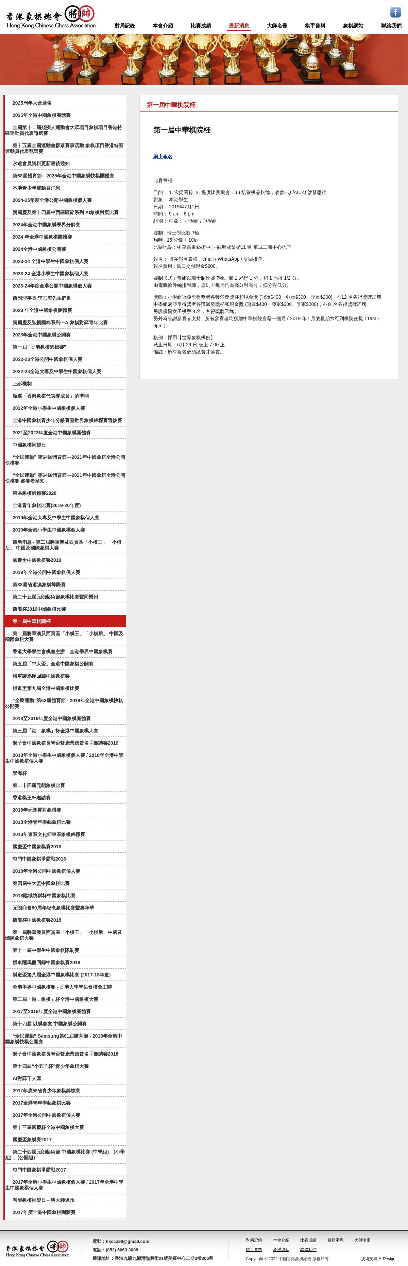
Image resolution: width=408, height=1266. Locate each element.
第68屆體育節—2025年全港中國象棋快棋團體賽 (63, 175)
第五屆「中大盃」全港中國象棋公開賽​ (53, 663)
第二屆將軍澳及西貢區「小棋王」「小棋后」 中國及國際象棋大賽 (64, 636)
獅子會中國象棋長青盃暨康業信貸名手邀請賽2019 (65, 743)
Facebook (395, 12)
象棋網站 (353, 26)
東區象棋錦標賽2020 (34, 493)
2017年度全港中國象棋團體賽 (44, 1212)
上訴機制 (22, 383)
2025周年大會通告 (32, 103)
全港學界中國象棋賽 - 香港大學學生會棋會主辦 (62, 987)
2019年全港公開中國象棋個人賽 (46, 572)
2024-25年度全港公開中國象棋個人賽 (52, 200)
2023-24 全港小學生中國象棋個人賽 (50, 273)
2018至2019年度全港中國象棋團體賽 (52, 718)
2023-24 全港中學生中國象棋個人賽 (50, 261)
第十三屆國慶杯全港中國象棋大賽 (48, 1127)
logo (51, 17)
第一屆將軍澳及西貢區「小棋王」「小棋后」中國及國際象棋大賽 (63, 935)
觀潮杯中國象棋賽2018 (37, 920)
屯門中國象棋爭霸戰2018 (39, 859)
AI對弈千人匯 (27, 1078)
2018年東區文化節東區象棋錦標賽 (49, 834)
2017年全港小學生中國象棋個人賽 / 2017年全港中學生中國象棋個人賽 (64, 1185)
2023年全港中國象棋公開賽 (42, 334)
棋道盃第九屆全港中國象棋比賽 (46, 688)
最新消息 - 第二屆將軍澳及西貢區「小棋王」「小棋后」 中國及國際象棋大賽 (63, 545)
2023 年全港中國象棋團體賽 (42, 310)
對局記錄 (125, 26)
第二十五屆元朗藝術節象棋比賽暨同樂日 (55, 597)
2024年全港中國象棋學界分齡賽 (46, 224)
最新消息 (239, 26)
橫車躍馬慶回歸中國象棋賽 (41, 676)
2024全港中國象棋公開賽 (39, 249)
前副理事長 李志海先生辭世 (42, 298)
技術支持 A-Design (378, 1258)
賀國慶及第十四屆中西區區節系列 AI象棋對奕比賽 (66, 212)
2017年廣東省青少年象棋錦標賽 (46, 1090)
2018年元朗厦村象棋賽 (37, 810)
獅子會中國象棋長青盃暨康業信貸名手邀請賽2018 (65, 1054)
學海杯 (20, 773)
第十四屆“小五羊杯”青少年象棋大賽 (51, 1066)
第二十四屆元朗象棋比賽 (39, 785)
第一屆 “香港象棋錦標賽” (39, 347)
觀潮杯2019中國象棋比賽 (39, 609)
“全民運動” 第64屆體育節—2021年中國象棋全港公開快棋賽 (65, 460)
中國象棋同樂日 (29, 445)
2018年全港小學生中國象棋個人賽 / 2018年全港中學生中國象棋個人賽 (64, 758)
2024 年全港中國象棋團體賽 (42, 237)
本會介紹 (163, 26)
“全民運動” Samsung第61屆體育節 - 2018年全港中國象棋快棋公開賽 (63, 1038)
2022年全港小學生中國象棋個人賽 (49, 408)
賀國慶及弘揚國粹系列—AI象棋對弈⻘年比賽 (60, 322)
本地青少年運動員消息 (36, 188)
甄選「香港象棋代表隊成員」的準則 (51, 396)
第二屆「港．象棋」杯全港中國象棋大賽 (55, 999)
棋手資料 (315, 26)
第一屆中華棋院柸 (32, 621)
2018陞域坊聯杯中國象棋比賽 (44, 895)
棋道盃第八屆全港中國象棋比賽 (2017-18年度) (62, 974)
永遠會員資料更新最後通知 (41, 163)
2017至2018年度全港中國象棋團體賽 (52, 1011)
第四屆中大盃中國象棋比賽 (41, 883)
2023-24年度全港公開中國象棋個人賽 (52, 286)
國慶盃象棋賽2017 (32, 1139)
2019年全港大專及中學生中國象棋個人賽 (56, 517)
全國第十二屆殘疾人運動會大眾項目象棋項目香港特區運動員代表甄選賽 (63, 130)
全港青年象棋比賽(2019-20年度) (47, 505)
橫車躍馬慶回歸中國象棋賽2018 (46, 962)
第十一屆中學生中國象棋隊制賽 (46, 950)
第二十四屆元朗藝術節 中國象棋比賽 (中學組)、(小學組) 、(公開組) (65, 1154)
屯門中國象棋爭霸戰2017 (39, 1170)
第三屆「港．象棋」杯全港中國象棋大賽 (55, 730)
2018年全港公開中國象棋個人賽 (46, 871)
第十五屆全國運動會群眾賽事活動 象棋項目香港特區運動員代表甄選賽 (64, 148)
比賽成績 (201, 26)
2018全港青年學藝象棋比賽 (42, 822)
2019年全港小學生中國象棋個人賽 (49, 530)
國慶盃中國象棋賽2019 (37, 560)
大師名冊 (277, 26)
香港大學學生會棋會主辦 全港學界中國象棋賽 (63, 651)
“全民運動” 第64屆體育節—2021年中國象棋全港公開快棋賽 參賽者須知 (65, 478)
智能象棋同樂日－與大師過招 (43, 1200)
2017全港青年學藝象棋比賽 (42, 1103)
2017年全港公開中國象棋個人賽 (46, 1115)
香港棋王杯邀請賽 (32, 797)
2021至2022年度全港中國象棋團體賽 (52, 432)
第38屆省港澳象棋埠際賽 (39, 584)
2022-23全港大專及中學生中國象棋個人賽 (57, 371)
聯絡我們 (391, 26)
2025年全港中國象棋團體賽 (42, 115)
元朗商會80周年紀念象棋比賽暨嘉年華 (53, 908)
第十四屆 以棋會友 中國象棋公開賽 (50, 1023)
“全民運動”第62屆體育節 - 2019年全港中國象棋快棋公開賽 (64, 703)
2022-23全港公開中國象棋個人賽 (47, 359)
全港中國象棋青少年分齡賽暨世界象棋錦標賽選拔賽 (67, 420)
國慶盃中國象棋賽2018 (37, 846)
